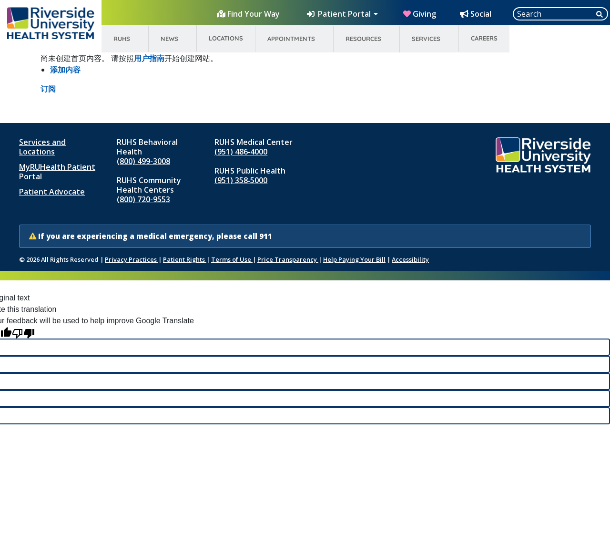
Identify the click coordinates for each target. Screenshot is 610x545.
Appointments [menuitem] (291, 38)
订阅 (48, 88)
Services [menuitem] (426, 38)
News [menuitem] (169, 38)
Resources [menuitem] (363, 38)
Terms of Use (232, 259)
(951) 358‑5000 (240, 180)
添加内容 (65, 69)
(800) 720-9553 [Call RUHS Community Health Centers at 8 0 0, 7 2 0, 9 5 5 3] (143, 199)
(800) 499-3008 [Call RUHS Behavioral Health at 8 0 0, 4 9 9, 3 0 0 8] (143, 161)
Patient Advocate (52, 191)
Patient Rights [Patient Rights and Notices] (184, 259)
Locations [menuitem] (226, 38)
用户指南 (149, 58)
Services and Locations (42, 147)
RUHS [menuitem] (121, 38)
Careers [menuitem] (484, 38)
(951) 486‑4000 (240, 151)
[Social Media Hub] (476, 14)
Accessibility (410, 259)
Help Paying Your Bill (354, 259)
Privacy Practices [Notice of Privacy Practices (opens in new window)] (131, 259)
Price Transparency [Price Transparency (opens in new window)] (287, 259)
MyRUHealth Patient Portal (57, 172)
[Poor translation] (23, 333)
